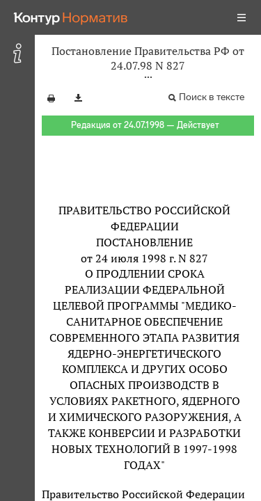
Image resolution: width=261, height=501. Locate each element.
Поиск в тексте (211, 97)
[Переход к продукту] (71, 17)
